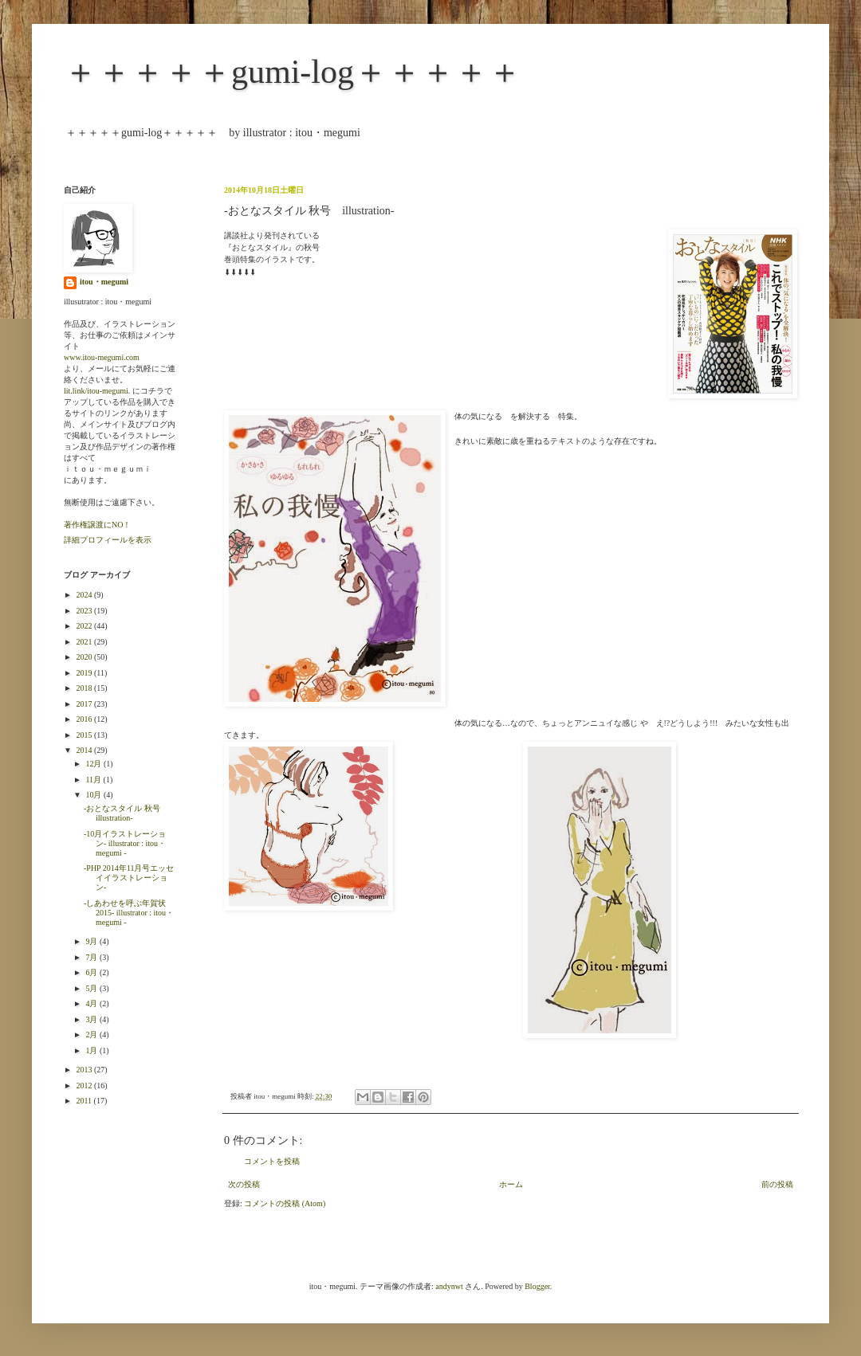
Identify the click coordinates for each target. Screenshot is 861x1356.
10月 (94, 794)
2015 (85, 735)
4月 (92, 1003)
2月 (92, 1034)
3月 (92, 1019)
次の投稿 (244, 1184)
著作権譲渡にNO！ (97, 524)
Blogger (537, 1286)
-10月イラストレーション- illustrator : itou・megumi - (125, 843)
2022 (85, 625)
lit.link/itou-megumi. (97, 390)
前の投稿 (777, 1184)
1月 (92, 1050)
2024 (85, 594)
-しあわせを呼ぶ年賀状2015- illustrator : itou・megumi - (129, 913)
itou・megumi (104, 281)
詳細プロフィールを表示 (107, 539)
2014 (85, 750)
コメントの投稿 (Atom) (284, 1203)
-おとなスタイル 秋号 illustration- (126, 813)
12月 (94, 763)
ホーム (511, 1184)
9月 (92, 941)
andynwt (448, 1286)
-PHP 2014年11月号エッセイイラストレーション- (129, 878)
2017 (85, 704)
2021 (85, 641)
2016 (85, 719)
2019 (85, 672)
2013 (85, 1069)
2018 (85, 688)
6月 (92, 972)
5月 (92, 988)
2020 (85, 657)
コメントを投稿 (272, 1161)
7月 (92, 957)
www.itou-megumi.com (102, 357)
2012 (85, 1085)
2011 (84, 1100)
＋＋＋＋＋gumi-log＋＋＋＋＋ (292, 71)
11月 (94, 779)
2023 (85, 610)
